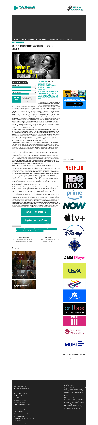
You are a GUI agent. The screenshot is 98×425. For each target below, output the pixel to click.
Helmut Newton (53, 228)
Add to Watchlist (16, 225)
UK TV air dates (18, 420)
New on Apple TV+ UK (19, 409)
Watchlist (69, 39)
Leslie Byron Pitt (42, 81)
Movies (15, 42)
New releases (42, 40)
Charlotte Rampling (36, 228)
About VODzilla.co (18, 384)
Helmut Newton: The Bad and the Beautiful (25, 230)
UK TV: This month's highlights (21, 423)
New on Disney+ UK (19, 407)
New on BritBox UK (19, 411)
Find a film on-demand (19, 395)
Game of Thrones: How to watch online (24, 418)
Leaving (62, 39)
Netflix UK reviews (18, 398)
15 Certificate (19, 228)
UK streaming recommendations (22, 414)
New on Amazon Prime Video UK (22, 404)
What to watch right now (20, 386)
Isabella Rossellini (39, 230)
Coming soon (53, 40)
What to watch (31, 40)
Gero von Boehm (45, 228)
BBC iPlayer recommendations (21, 388)
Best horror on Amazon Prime (21, 391)
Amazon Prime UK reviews (20, 400)
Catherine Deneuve (27, 228)
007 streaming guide (19, 416)
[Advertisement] (49, 26)
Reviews (15, 40)
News (23, 40)
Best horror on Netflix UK (20, 393)
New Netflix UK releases (20, 402)
